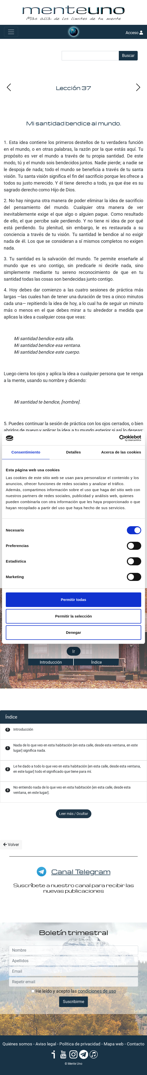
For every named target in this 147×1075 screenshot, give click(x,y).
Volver (11, 844)
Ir (73, 651)
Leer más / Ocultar (73, 814)
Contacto (135, 1043)
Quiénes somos (17, 1043)
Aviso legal (45, 1043)
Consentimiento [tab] (25, 452)
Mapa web (114, 1043)
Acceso (134, 32)
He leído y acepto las (73, 991)
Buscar (128, 55)
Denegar (73, 632)
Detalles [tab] (73, 452)
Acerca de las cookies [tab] (121, 452)
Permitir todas (73, 599)
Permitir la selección (73, 616)
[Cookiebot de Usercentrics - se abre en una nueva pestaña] (119, 438)
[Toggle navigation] (11, 32)
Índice (96, 662)
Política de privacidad (79, 1043)
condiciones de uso (97, 991)
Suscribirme (73, 1001)
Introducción (51, 662)
